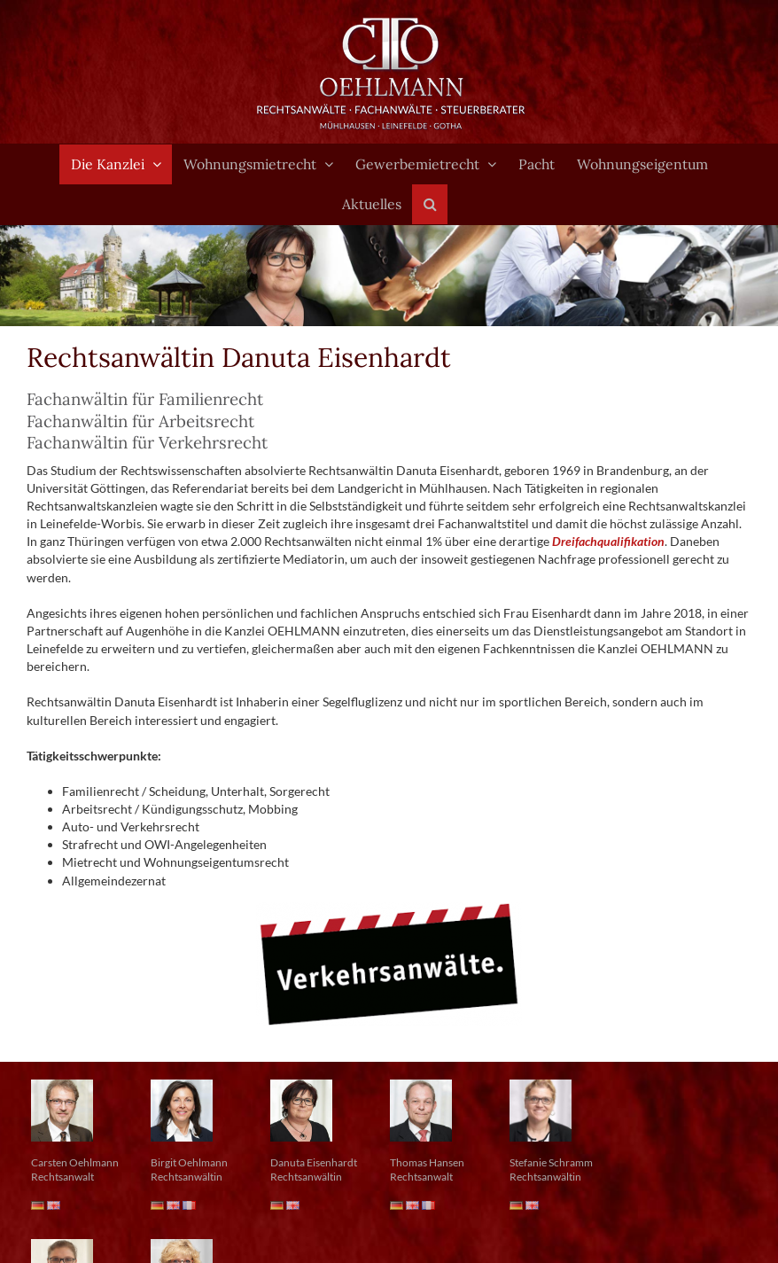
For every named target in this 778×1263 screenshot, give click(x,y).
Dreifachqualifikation (608, 541)
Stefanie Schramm (551, 1162)
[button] (429, 204)
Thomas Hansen (427, 1162)
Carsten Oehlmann (75, 1162)
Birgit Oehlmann (189, 1162)
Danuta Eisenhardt (313, 1162)
